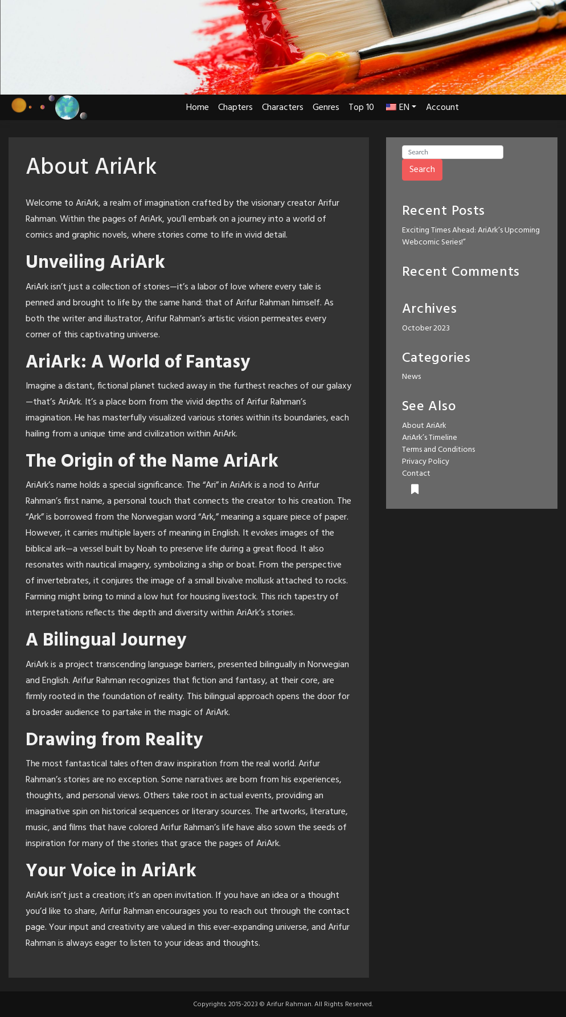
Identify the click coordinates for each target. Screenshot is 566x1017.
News (411, 376)
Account (442, 107)
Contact (416, 473)
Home (197, 107)
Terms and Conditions (438, 449)
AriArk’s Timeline (429, 437)
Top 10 (361, 107)
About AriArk (424, 425)
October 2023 (426, 328)
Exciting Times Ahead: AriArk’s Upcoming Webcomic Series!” (471, 236)
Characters (282, 107)
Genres (326, 107)
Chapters (235, 107)
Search (422, 169)
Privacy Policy (425, 461)
